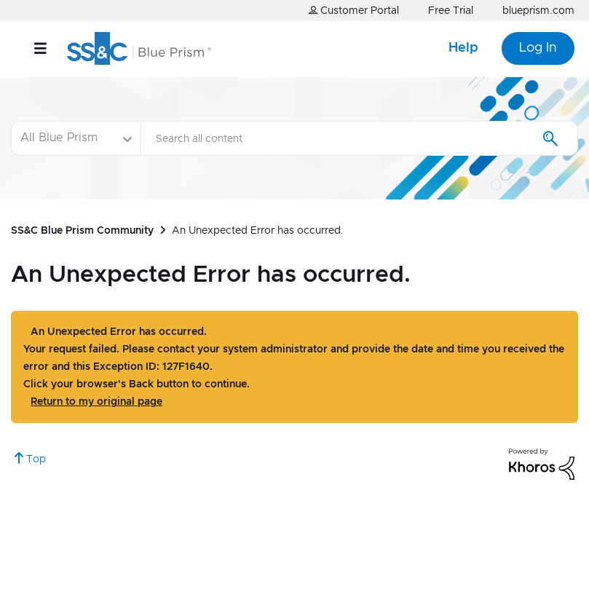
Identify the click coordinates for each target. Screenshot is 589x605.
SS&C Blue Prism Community (82, 231)
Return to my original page (96, 402)
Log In (538, 48)
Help (463, 48)
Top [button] (36, 459)
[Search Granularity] (76, 138)
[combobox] (359, 138)
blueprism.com (538, 11)
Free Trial (450, 11)
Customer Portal (354, 10)
